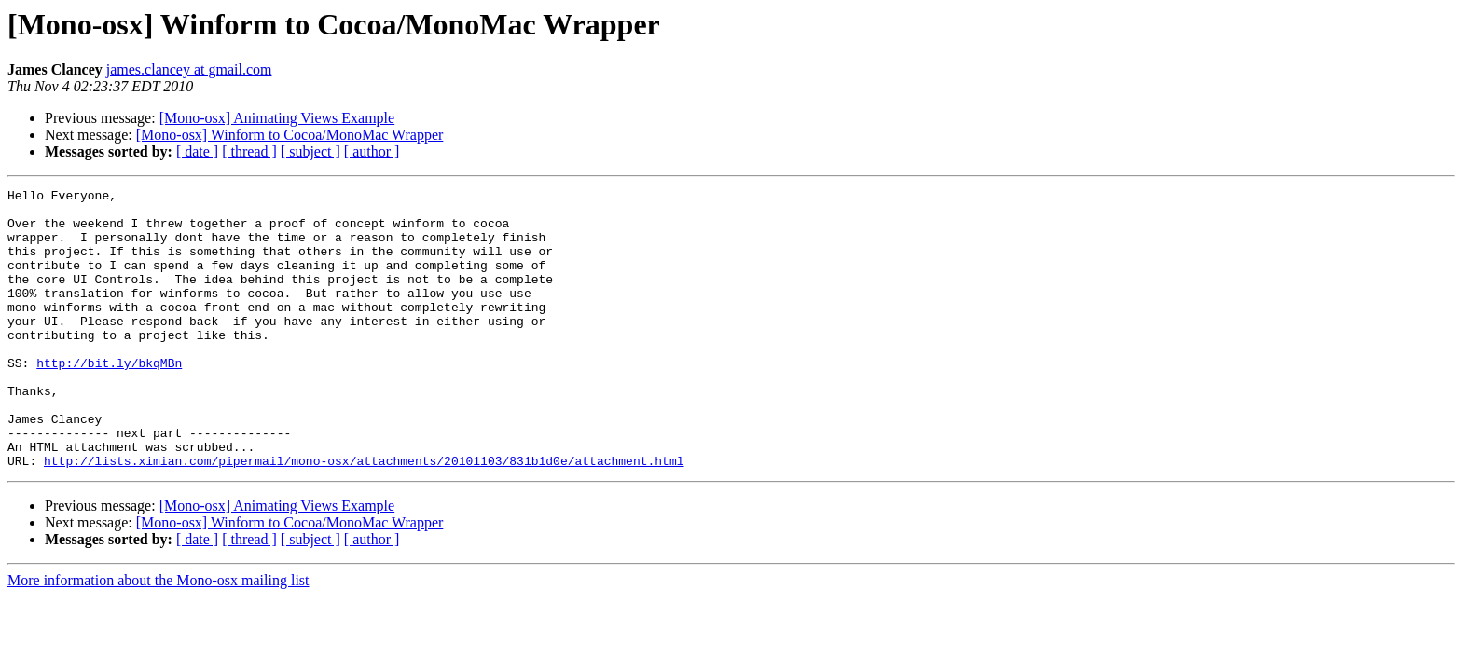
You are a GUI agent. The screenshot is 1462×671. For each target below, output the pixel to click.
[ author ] (372, 151)
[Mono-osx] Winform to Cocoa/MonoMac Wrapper (290, 135)
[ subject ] (310, 151)
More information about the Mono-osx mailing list (158, 636)
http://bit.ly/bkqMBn (109, 398)
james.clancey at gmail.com (189, 69)
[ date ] (197, 151)
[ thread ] (249, 151)
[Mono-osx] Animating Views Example (277, 118)
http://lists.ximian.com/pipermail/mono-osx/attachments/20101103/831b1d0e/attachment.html (363, 516)
